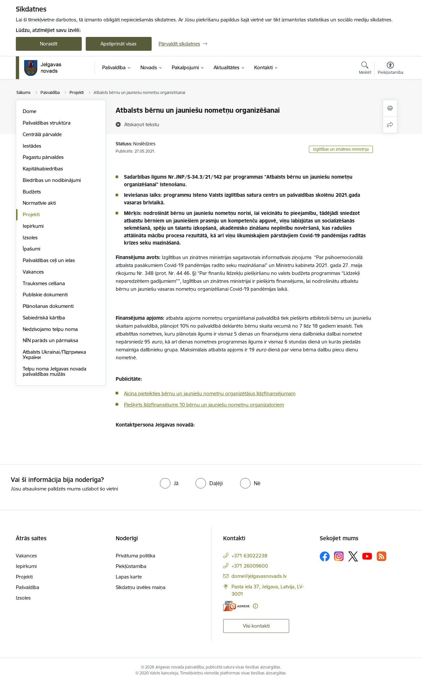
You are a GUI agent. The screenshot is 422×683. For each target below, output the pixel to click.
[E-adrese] (236, 606)
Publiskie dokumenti (45, 294)
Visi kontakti (256, 626)
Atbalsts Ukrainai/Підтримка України (54, 354)
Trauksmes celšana (44, 283)
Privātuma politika (135, 555)
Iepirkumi (33, 226)
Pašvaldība (27, 587)
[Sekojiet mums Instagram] (339, 556)
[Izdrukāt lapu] (390, 108)
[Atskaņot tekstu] (141, 124)
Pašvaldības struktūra (47, 123)
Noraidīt (48, 44)
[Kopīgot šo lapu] (390, 125)
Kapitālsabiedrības (43, 168)
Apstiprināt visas (118, 44)
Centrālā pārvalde (42, 134)
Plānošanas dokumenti (48, 306)
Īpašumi (31, 249)
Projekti (31, 214)
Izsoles (30, 237)
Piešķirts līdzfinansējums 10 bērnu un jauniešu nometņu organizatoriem (204, 404)
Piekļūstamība (131, 566)
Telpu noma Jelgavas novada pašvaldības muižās (54, 371)
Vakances (33, 272)
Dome (29, 111)
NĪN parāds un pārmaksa (50, 340)
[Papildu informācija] (255, 606)
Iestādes (32, 146)
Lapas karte (129, 577)
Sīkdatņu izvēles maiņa (141, 587)
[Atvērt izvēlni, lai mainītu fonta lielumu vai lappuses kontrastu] (391, 69)
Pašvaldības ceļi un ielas (49, 260)
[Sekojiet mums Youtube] (367, 556)
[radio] (169, 483)
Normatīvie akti (39, 203)
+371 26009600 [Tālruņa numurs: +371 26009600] (249, 566)
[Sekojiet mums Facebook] (325, 556)
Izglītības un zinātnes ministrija (341, 149)
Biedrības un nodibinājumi (52, 180)
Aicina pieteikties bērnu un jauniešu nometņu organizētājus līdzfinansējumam (209, 393)
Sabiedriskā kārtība (44, 317)
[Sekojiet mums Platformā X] (353, 556)
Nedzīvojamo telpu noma (50, 329)
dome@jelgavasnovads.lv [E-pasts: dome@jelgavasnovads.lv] (258, 576)
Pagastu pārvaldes (43, 157)
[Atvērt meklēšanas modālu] (365, 69)
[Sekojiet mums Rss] (381, 556)
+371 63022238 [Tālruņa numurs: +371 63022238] (249, 555)
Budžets (32, 192)
